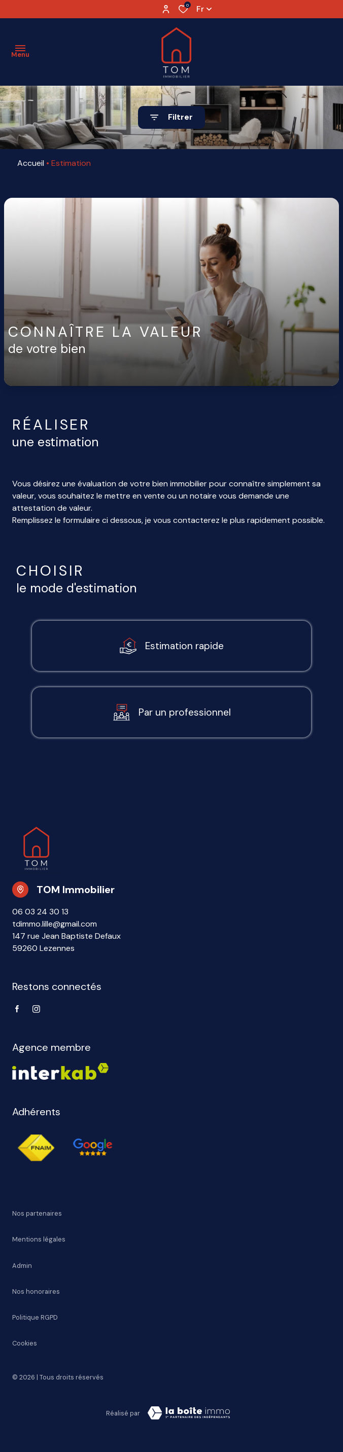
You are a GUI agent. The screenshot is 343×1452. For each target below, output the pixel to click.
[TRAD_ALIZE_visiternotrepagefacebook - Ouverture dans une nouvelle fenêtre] (17, 1008)
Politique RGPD (35, 1317)
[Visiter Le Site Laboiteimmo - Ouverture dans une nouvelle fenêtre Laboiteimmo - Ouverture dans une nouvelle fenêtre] (188, 1413)
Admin (22, 1265)
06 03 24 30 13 (40, 911)
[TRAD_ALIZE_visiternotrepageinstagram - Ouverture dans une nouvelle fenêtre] (36, 1009)
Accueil (30, 163)
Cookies (24, 1343)
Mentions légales (38, 1239)
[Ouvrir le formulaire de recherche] (171, 117)
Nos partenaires (37, 1213)
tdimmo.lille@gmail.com (54, 923)
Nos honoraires (36, 1291)
